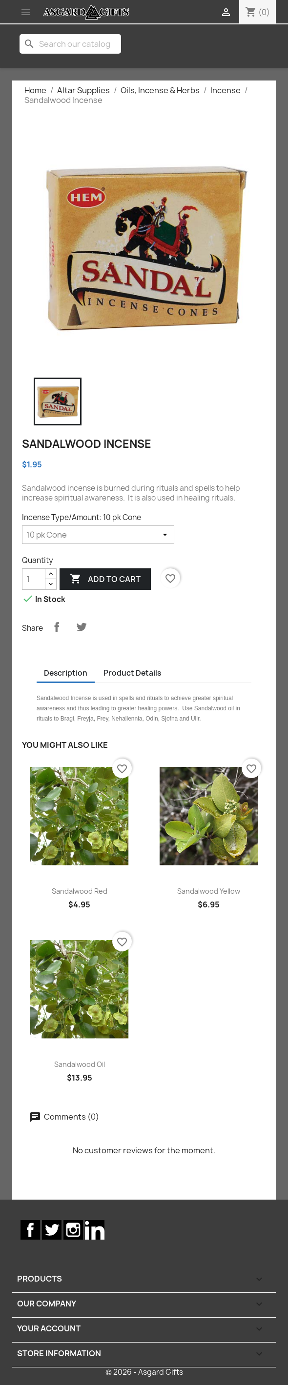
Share (56, 627)
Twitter (52, 1230)
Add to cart (105, 579)
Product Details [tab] (132, 673)
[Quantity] (33, 579)
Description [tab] (65, 673)
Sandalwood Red (79, 891)
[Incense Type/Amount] (98, 534)
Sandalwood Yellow (208, 891)
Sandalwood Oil (79, 1064)
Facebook (30, 1230)
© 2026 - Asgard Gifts (144, 1372)
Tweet (81, 627)
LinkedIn (94, 1230)
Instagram (73, 1230)
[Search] (70, 44)
